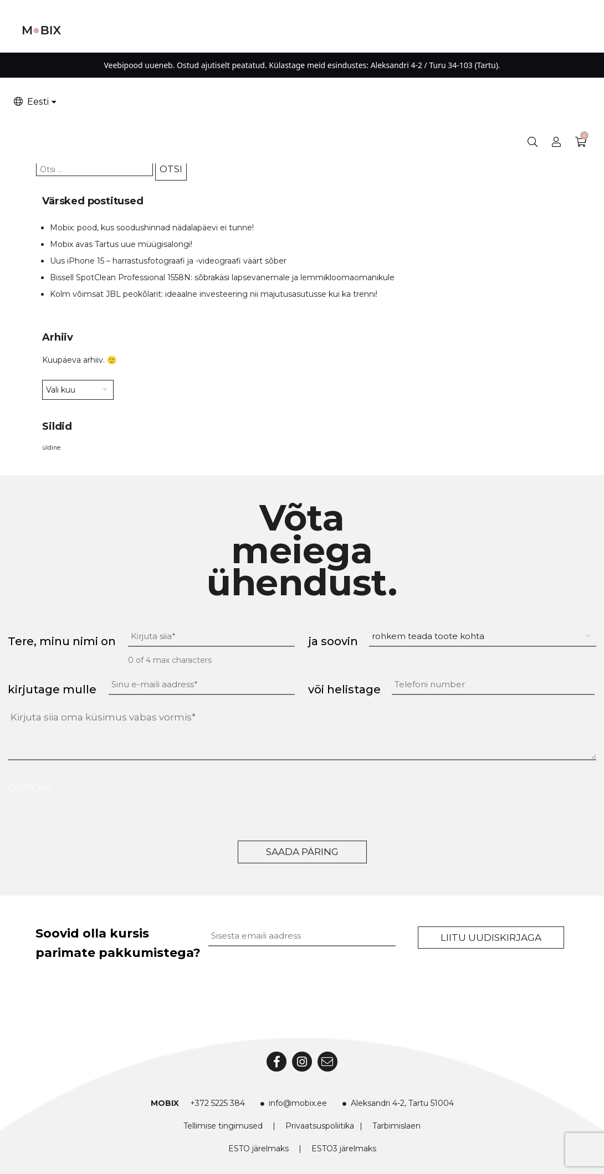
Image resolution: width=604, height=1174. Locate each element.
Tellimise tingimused (223, 1126)
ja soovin (333, 641)
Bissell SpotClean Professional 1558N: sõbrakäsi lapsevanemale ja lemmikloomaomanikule (222, 277)
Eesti (30, 101)
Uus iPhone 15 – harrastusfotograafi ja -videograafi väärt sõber (168, 261)
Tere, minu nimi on (62, 641)
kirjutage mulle (52, 689)
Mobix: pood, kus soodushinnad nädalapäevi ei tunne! (152, 228)
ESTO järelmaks (258, 1149)
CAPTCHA (30, 788)
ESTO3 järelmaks (343, 1149)
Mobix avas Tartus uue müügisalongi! (121, 244)
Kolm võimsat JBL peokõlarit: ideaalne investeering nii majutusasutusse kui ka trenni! (213, 294)
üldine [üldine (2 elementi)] (51, 447)
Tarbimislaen (396, 1126)
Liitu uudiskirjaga (491, 937)
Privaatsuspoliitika (319, 1126)
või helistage (344, 689)
